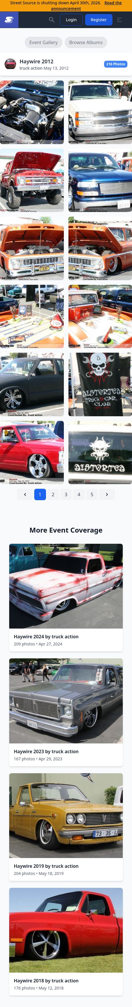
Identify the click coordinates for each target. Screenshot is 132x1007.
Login (71, 19)
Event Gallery (43, 42)
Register (99, 19)
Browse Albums (86, 42)
